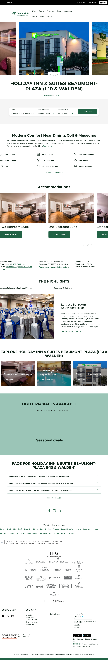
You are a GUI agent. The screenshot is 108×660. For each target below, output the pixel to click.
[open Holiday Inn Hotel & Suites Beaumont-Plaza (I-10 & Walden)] (33, 543)
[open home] (2, 542)
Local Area (68, 11)
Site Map (77, 625)
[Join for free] (92, 2)
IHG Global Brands (32, 620)
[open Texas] (34, 541)
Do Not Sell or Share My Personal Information (85, 621)
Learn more (78, 644)
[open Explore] (9, 541)
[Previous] (50, 75)
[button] (11, 234)
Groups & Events (38, 16)
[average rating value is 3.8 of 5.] (51, 95)
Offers (34, 11)
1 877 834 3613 (24, 637)
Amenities (50, 11)
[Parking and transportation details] (54, 267)
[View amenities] (47, 380)
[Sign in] (103, 2)
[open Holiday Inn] (57, 541)
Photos (49, 16)
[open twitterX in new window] (59, 511)
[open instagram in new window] (53, 511)
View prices (87, 112)
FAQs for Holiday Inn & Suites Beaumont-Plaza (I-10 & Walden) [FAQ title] (54, 465)
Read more (47, 146)
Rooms (41, 11)
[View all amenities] (54, 173)
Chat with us (8, 2)
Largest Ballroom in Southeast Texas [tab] (16, 288)
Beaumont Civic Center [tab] (63, 288)
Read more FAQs (54, 498)
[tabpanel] (54, 316)
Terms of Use (78, 614)
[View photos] (81, 380)
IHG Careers (30, 617)
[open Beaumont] (45, 541)
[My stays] (80, 3)
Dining (59, 11)
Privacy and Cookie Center (83, 619)
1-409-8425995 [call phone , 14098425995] (17, 264)
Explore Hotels (55, 614)
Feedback (77, 627)
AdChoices (78, 616)
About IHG (29, 615)
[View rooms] (9, 380)
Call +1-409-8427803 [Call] (70, 332)
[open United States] (22, 541)
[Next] (57, 75)
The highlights (54, 281)
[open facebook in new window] (48, 511)
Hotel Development (32, 622)
